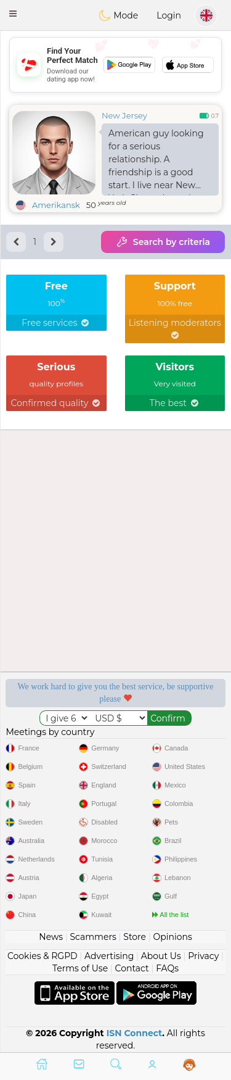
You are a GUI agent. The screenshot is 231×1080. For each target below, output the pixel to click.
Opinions (172, 936)
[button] (13, 13)
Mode (118, 15)
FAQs (167, 968)
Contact (132, 968)
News (51, 936)
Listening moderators (175, 328)
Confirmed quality (56, 403)
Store (134, 936)
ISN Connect (135, 1033)
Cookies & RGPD (42, 956)
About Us (161, 956)
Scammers (93, 936)
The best (175, 403)
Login (168, 15)
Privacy (203, 956)
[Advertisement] (115, 65)
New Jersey (124, 115)
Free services (56, 322)
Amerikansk (56, 205)
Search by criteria (163, 242)
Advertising (109, 956)
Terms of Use (80, 968)
